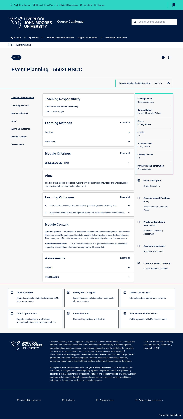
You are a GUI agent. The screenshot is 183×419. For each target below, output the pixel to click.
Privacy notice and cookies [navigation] (151, 400)
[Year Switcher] (159, 83)
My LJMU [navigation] (87, 5)
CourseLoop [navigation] (175, 415)
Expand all (125, 122)
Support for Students (87, 37)
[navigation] (30, 23)
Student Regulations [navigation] (69, 5)
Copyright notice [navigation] (107, 400)
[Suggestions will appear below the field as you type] (154, 22)
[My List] (173, 5)
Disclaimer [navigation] (70, 400)
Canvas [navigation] (101, 5)
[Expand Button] (129, 132)
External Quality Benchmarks (60, 37)
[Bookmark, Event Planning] (169, 57)
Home (11, 45)
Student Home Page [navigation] (45, 5)
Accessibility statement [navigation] (30, 400)
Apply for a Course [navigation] (22, 5)
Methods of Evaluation (116, 37)
